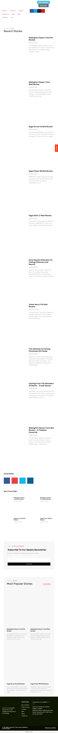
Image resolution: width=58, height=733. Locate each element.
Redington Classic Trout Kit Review (19, 498)
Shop (19, 14)
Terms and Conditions (21, 727)
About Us (4, 10)
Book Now (13, 10)
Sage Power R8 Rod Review (41, 171)
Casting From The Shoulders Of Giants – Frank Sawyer (41, 384)
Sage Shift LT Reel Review (40, 215)
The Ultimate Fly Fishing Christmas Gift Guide (39, 350)
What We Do (5, 14)
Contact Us (5, 17)
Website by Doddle (50, 728)
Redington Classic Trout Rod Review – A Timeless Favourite (41, 430)
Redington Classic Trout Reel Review (39, 83)
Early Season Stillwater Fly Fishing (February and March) (40, 262)
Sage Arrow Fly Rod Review (41, 127)
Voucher (21, 10)
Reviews (56, 148)
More (13, 14)
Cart (12, 17)
